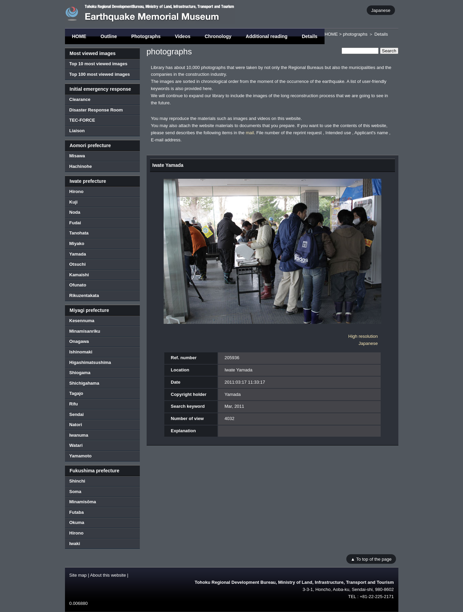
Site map (78, 575)
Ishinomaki (81, 351)
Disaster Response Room (96, 109)
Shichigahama (84, 383)
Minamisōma (82, 501)
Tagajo (76, 393)
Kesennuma (82, 320)
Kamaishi (79, 274)
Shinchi (77, 481)
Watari (76, 445)
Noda (75, 212)
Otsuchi (77, 264)
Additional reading (266, 36)
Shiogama (79, 372)
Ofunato (77, 284)
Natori (75, 424)
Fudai (75, 222)
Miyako (76, 243)
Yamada (77, 254)
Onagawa (79, 341)
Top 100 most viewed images (99, 74)
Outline (109, 36)
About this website (108, 575)
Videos (183, 36)
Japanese (380, 10)
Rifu (73, 403)
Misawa (77, 155)
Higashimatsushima (90, 362)
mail (250, 132)
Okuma (76, 522)
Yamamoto (80, 455)
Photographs (146, 36)
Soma (75, 491)
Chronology (218, 36)
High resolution (363, 336)
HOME (79, 36)
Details (309, 36)
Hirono (76, 191)
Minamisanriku (84, 331)
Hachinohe (80, 166)
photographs (355, 34)
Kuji (73, 202)
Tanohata (79, 232)
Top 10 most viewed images (98, 63)
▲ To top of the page (371, 558)
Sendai (76, 414)
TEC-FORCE (82, 120)
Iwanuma (78, 435)
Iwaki (74, 543)
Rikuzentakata (84, 295)
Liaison (77, 130)
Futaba (76, 512)
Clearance (79, 99)
